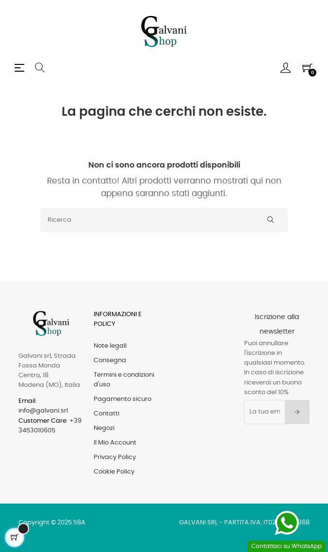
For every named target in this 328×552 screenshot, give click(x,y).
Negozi (104, 428)
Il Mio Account (115, 443)
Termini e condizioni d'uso (124, 380)
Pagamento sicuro (122, 399)
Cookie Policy (114, 472)
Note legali (110, 346)
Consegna (110, 360)
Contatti (106, 414)
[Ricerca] (164, 220)
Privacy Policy (115, 457)
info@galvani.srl (43, 411)
